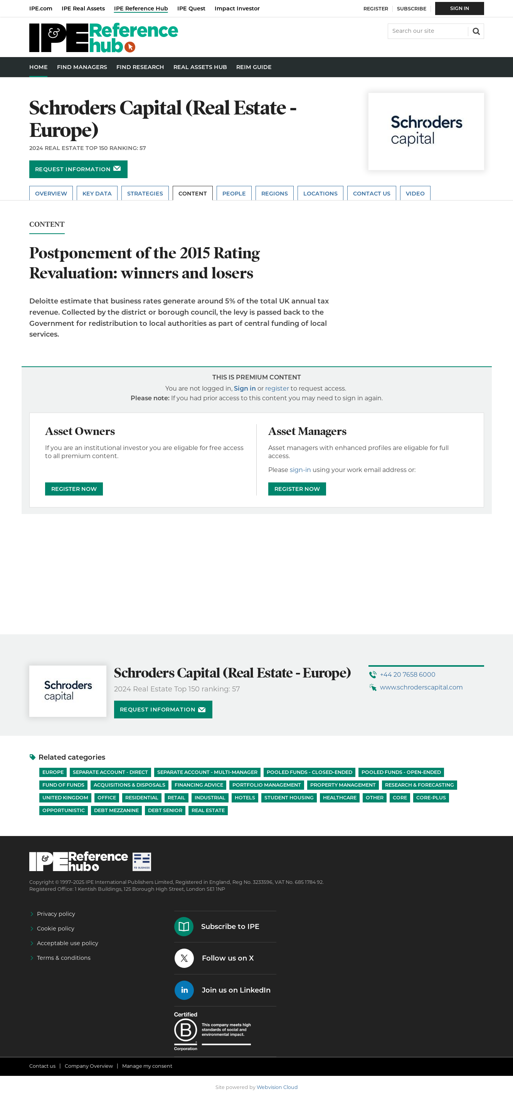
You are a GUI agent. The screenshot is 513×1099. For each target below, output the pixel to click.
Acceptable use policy (67, 943)
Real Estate (208, 810)
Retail (176, 798)
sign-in (300, 470)
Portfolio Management (266, 785)
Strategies (145, 193)
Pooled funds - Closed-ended (309, 772)
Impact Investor (237, 8)
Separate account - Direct (110, 772)
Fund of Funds (63, 785)
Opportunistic (63, 810)
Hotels (245, 798)
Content (192, 193)
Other (374, 798)
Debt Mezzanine (116, 810)
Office (107, 798)
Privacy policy (56, 913)
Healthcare (340, 798)
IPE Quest (191, 8)
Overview (51, 193)
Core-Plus (431, 798)
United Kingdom (65, 798)
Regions (274, 193)
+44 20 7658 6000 (408, 674)
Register (375, 9)
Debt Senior (165, 810)
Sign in (245, 388)
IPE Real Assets (83, 8)
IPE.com (40, 8)
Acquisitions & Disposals (129, 785)
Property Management (343, 785)
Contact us (42, 1066)
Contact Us (371, 193)
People (234, 193)
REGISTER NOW (74, 488)
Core (400, 798)
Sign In (459, 8)
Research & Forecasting (419, 785)
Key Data (97, 193)
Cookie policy (55, 928)
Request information (73, 169)
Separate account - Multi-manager (207, 772)
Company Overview (89, 1066)
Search (476, 30)
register (277, 388)
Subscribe (411, 9)
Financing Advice (199, 785)
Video (415, 193)
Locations (320, 193)
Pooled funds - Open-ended (401, 772)
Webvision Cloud (277, 1087)
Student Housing (289, 798)
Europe (53, 772)
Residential (141, 798)
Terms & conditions (64, 957)
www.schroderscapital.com (421, 687)
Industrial (210, 798)
